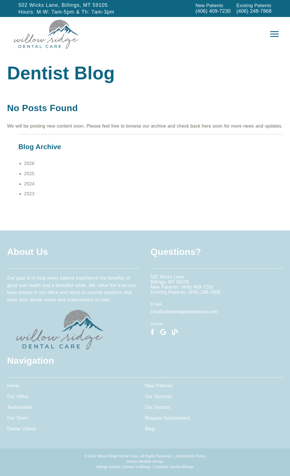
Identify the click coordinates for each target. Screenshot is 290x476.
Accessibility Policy (191, 456)
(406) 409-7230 (213, 11)
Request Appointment (167, 418)
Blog (149, 428)
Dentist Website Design (145, 462)
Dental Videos (21, 428)
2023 (29, 193)
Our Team (17, 418)
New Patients (159, 385)
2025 (29, 173)
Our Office (18, 396)
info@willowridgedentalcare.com (184, 311)
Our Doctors (157, 407)
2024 (29, 183)
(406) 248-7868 (254, 11)
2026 (29, 163)
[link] (46, 47)
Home (13, 385)
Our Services (158, 396)
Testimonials (20, 407)
